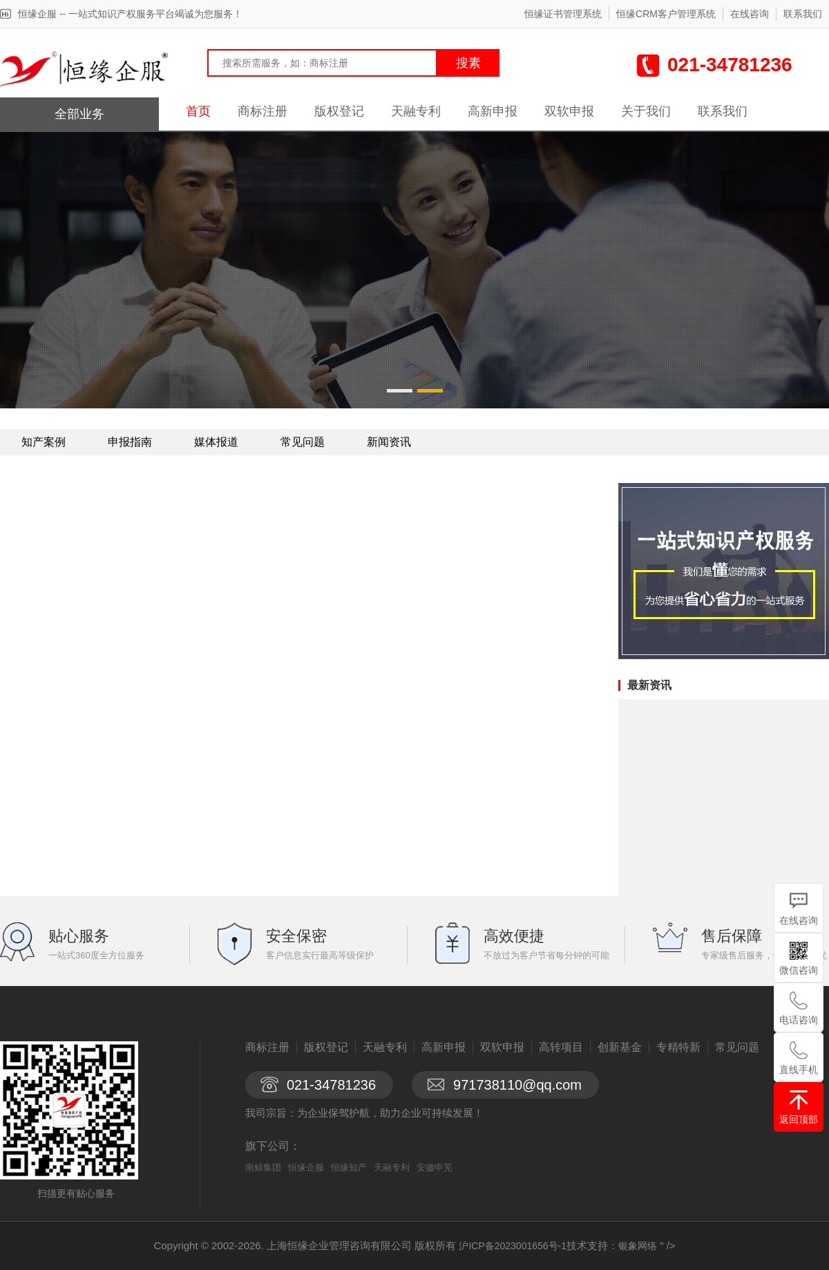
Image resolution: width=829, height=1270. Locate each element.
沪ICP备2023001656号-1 (512, 1245)
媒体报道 (216, 442)
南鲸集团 (263, 1167)
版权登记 (339, 111)
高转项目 (561, 1047)
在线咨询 (749, 13)
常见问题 (302, 442)
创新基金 (620, 1047)
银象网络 (637, 1245)
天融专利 (416, 111)
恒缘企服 (306, 1167)
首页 (198, 111)
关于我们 (646, 111)
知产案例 (43, 442)
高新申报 (492, 111)
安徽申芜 (434, 1167)
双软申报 (569, 111)
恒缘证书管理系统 (563, 13)
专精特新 (678, 1047)
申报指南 (130, 442)
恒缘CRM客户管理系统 (666, 13)
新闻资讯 (389, 442)
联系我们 (802, 13)
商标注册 (262, 111)
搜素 (468, 63)
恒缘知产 (349, 1167)
